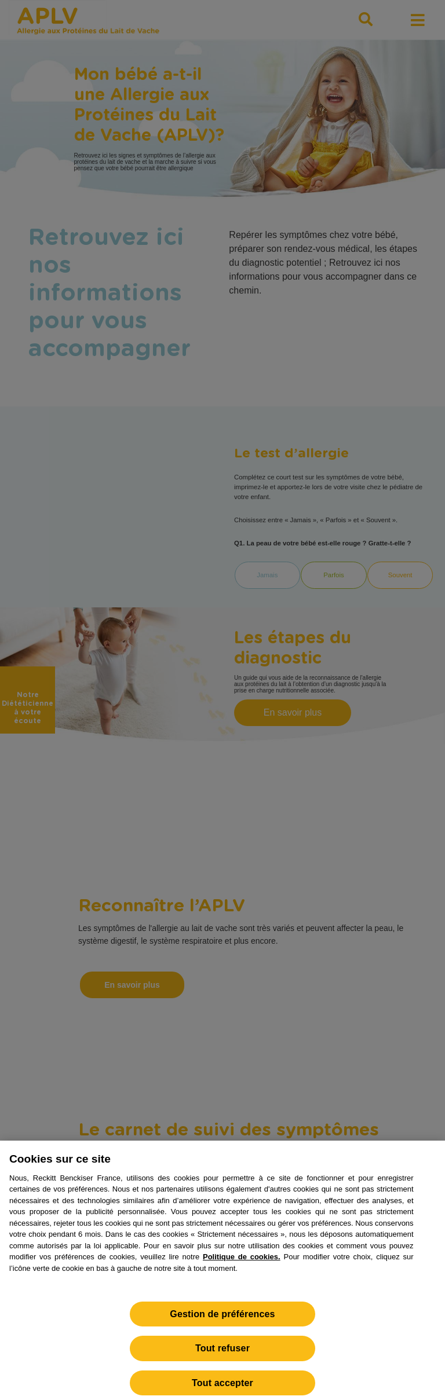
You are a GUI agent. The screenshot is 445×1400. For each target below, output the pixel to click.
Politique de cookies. (241, 1262)
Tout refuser (222, 1353)
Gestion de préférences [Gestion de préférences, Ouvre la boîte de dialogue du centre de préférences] (222, 1319)
